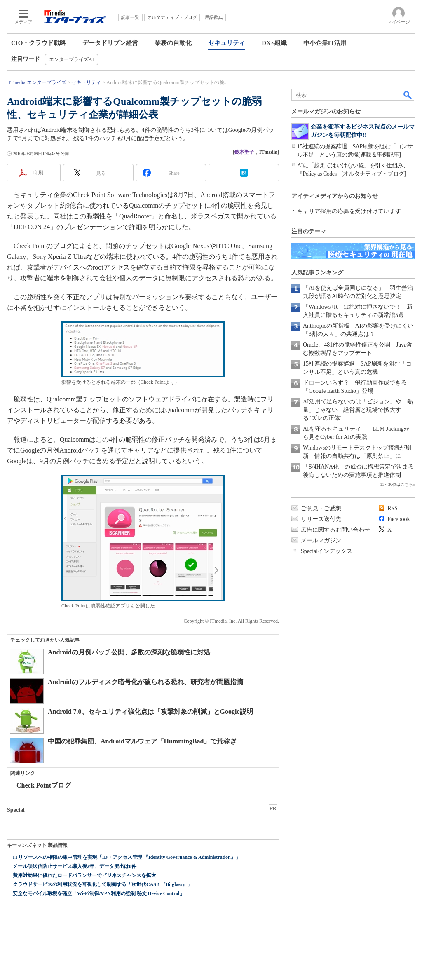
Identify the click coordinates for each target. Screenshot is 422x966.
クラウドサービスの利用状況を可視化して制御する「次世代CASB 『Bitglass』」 (102, 884)
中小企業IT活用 (325, 43)
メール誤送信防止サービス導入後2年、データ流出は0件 (74, 866)
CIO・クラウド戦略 (38, 43)
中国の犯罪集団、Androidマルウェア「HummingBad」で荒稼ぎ (142, 741)
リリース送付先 (321, 519)
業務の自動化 (173, 43)
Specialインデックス (326, 551)
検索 (408, 95)
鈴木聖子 (244, 152)
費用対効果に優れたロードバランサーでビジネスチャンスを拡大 (84, 875)
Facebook (398, 519)
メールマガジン (321, 540)
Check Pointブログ (43, 785)
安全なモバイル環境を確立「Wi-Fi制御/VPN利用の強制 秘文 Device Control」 (99, 893)
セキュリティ (226, 43)
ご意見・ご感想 (321, 508)
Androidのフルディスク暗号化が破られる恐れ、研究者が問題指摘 (145, 681)
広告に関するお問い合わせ (335, 530)
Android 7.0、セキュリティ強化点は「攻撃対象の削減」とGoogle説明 (150, 711)
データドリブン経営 (110, 43)
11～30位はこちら (396, 484)
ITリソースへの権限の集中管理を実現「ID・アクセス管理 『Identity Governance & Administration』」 (127, 857)
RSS (392, 508)
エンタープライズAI (71, 59)
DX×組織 (274, 43)
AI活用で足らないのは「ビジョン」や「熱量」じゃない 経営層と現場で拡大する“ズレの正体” (358, 410)
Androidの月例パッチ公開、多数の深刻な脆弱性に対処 (129, 652)
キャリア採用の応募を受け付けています (349, 211)
